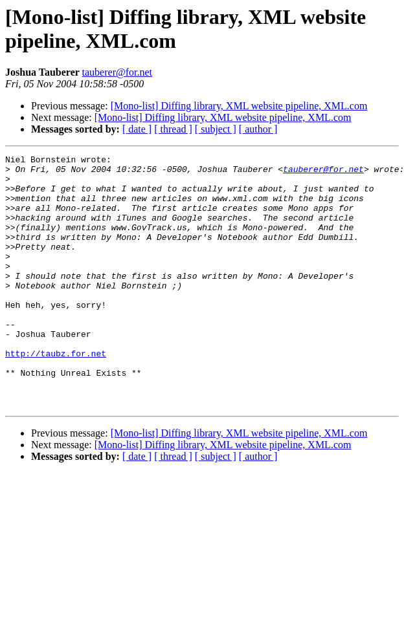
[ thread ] (173, 129)
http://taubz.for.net (55, 394)
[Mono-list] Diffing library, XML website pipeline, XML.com (239, 105)
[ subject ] (215, 129)
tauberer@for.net (117, 72)
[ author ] (258, 129)
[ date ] (137, 129)
